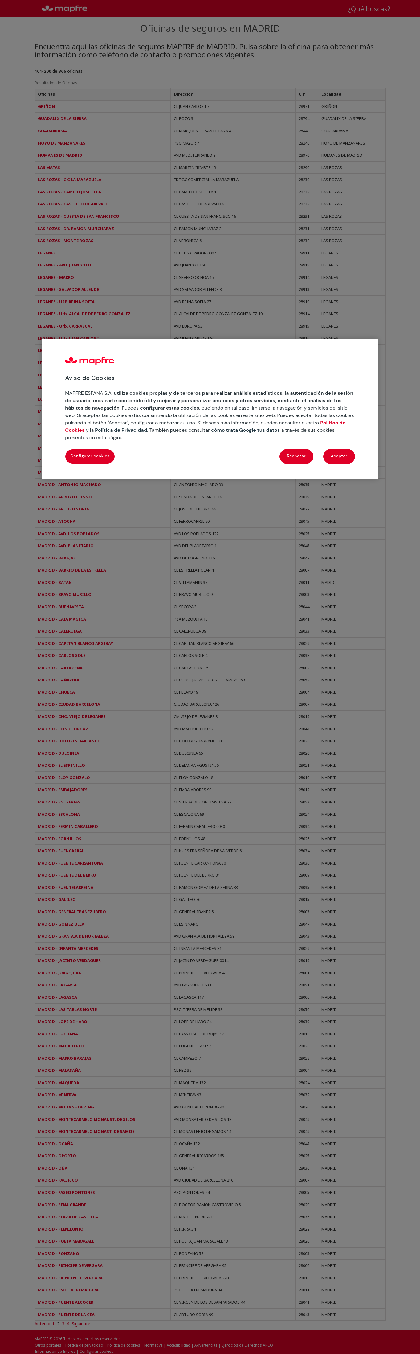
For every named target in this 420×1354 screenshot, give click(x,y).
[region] (210, 409)
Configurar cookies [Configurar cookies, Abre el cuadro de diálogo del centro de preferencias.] (89, 456)
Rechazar (296, 456)
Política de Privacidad (121, 430)
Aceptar (339, 456)
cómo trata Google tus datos (245, 430)
